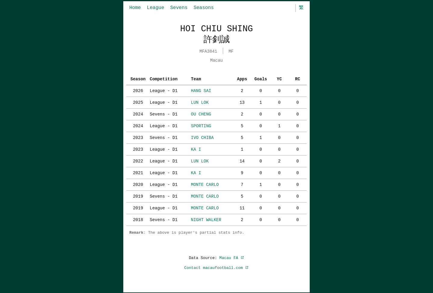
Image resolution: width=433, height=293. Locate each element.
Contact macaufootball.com (216, 267)
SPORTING (201, 125)
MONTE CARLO (205, 184)
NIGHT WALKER (206, 219)
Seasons (204, 8)
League (155, 8)
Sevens (179, 8)
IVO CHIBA (202, 137)
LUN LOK (200, 102)
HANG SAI (201, 90)
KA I (196, 149)
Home (135, 8)
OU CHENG (201, 113)
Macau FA (232, 257)
